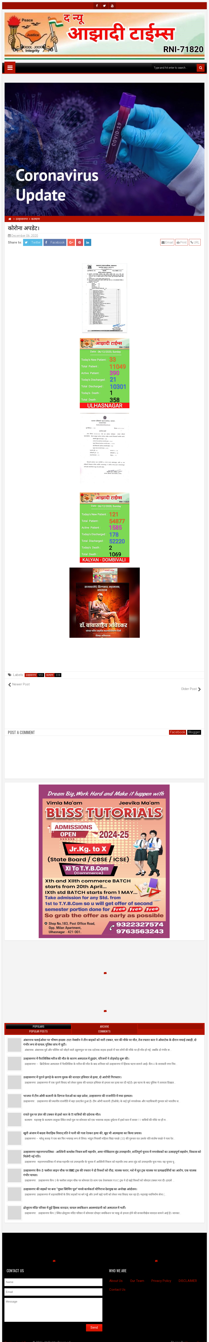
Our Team (137, 1276)
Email (167, 242)
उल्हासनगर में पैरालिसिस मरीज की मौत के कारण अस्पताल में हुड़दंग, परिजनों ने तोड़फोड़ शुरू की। (76, 1053)
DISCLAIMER (188, 1276)
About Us (116, 1276)
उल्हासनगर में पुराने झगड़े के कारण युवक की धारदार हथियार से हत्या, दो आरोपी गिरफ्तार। (72, 1072)
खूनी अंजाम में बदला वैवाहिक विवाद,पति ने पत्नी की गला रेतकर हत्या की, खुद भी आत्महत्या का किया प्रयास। (82, 1128)
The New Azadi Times (19, 1337)
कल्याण (49, 675)
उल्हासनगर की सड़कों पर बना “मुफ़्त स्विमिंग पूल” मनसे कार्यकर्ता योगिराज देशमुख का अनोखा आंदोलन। (80, 1184)
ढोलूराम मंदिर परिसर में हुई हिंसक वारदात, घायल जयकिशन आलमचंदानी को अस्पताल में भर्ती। (74, 1202)
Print (182, 242)
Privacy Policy (161, 1276)
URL (195, 242)
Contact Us (117, 1285)
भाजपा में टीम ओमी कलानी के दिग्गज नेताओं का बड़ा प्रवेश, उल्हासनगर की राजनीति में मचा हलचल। (78, 1091)
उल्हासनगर (31, 675)
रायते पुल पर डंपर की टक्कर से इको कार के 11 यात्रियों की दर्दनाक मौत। (62, 1109)
